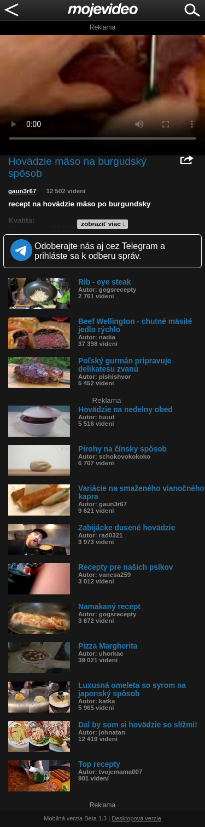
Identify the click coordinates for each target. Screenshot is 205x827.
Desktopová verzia (136, 818)
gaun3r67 (22, 191)
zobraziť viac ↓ (103, 224)
